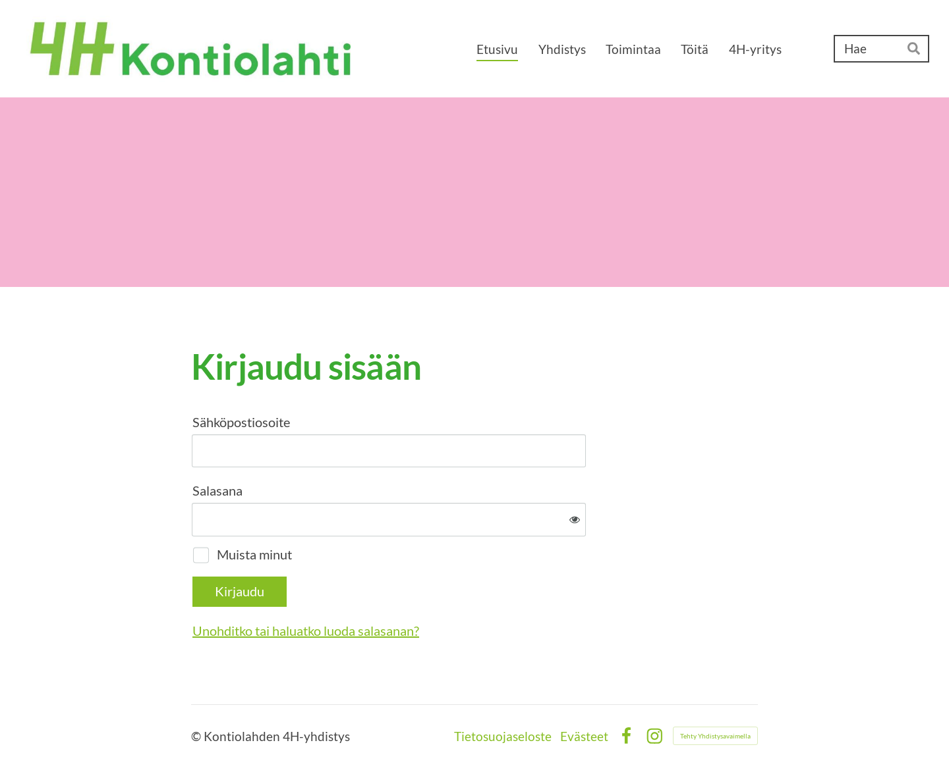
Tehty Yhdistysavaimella (715, 736)
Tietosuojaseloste (503, 736)
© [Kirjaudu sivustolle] (197, 736)
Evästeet (584, 736)
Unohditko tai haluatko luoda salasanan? (305, 630)
